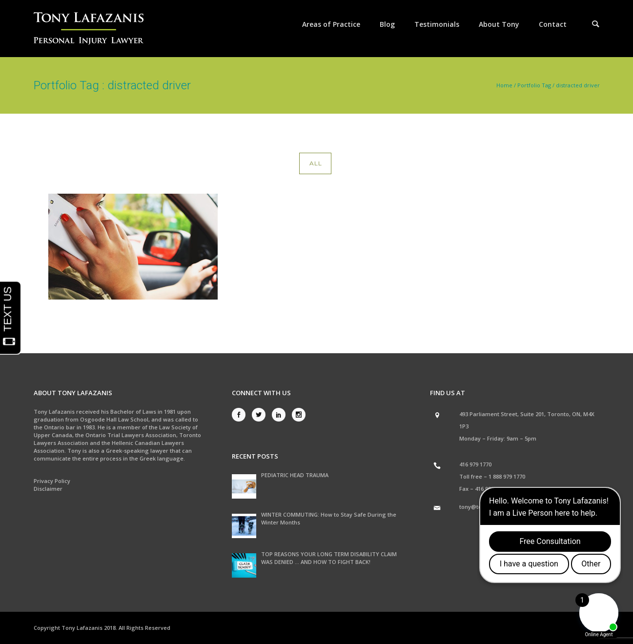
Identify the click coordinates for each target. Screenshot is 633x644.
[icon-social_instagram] (299, 415)
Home (504, 85)
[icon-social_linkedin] (281, 415)
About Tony (499, 24)
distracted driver (578, 85)
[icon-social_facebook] (241, 415)
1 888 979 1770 (507, 476)
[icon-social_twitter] (261, 415)
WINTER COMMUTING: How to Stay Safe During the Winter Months (328, 518)
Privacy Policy (52, 480)
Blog (387, 24)
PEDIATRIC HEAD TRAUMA (294, 475)
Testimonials (436, 24)
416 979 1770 (475, 464)
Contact (553, 24)
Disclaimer (48, 488)
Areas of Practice (331, 24)
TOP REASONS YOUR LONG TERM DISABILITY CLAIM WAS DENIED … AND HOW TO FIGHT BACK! (329, 557)
